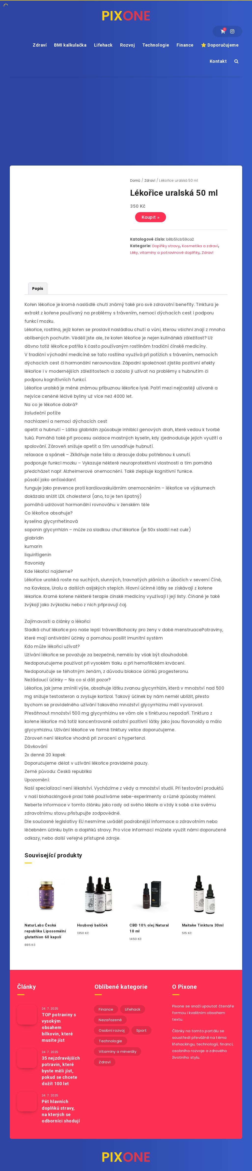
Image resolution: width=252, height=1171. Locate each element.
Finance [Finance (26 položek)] (106, 1009)
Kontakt (218, 61)
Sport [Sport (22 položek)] (141, 1030)
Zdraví (40, 45)
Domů (135, 180)
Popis (37, 288)
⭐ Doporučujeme (219, 45)
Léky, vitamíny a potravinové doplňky (165, 252)
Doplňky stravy (166, 245)
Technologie (155, 45)
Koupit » (150, 217)
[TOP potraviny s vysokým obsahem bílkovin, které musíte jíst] (27, 1015)
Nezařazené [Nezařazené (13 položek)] (110, 1019)
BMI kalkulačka (70, 45)
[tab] (37, 289)
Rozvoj (127, 45)
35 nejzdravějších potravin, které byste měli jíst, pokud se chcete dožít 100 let (61, 1070)
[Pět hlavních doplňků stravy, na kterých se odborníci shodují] (27, 1101)
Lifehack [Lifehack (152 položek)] (132, 1009)
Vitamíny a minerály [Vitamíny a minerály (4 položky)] (117, 1051)
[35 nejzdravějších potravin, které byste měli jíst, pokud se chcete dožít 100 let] (27, 1058)
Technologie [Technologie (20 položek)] (110, 1040)
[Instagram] (232, 31)
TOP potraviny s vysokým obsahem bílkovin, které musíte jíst (59, 1027)
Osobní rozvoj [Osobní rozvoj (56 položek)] (112, 1030)
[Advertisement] (126, 114)
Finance (185, 45)
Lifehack (103, 45)
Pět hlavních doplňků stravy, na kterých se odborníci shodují (61, 1111)
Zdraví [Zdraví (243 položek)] (105, 1062)
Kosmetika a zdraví (200, 245)
